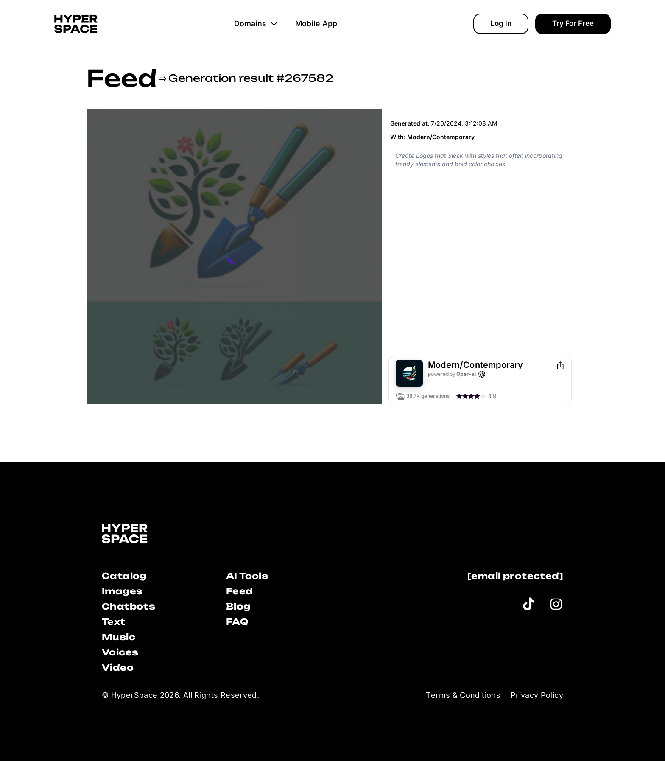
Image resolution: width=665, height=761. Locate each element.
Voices (120, 652)
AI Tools (247, 576)
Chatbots (128, 606)
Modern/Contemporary (441, 136)
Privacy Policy (537, 695)
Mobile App (316, 23)
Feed (121, 78)
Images (122, 591)
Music (118, 637)
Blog (238, 606)
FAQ (237, 621)
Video (118, 667)
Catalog (124, 576)
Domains (256, 23)
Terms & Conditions (463, 695)
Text (114, 621)
